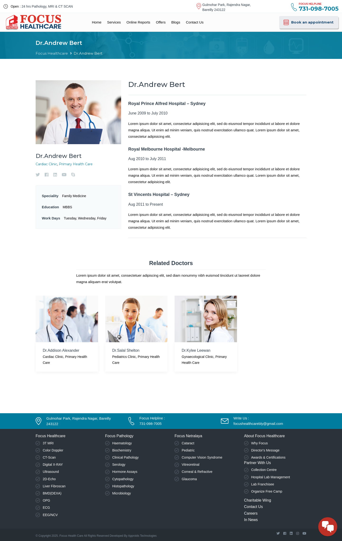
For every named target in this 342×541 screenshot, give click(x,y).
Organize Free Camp (266, 491)
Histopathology (123, 486)
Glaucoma (189, 479)
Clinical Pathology (125, 457)
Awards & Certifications (268, 457)
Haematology (122, 443)
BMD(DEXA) (52, 493)
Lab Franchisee (262, 484)
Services (114, 22)
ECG (46, 507)
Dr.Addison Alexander (61, 350)
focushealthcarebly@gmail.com (258, 424)
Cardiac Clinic (46, 164)
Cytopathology (123, 479)
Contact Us (195, 22)
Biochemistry (121, 450)
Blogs (175, 22)
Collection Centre (264, 470)
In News (251, 520)
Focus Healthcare (52, 53)
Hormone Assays (125, 472)
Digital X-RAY (53, 464)
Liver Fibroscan (54, 486)
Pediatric (188, 450)
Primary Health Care (76, 164)
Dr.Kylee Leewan (196, 350)
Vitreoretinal (190, 464)
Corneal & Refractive (197, 472)
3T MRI (48, 443)
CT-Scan (49, 457)
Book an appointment (308, 22)
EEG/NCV (50, 515)
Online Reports (138, 22)
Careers (251, 513)
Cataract (188, 443)
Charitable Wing (257, 500)
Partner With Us (257, 463)
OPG (46, 500)
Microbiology (121, 493)
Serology (118, 464)
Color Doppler (53, 450)
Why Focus (259, 443)
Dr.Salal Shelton (126, 350)
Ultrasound (51, 472)
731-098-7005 (150, 424)
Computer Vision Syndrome (202, 457)
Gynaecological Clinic (198, 357)
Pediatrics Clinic (124, 357)
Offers (161, 22)
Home (96, 22)
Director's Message (265, 450)
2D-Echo (49, 479)
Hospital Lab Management (270, 477)
